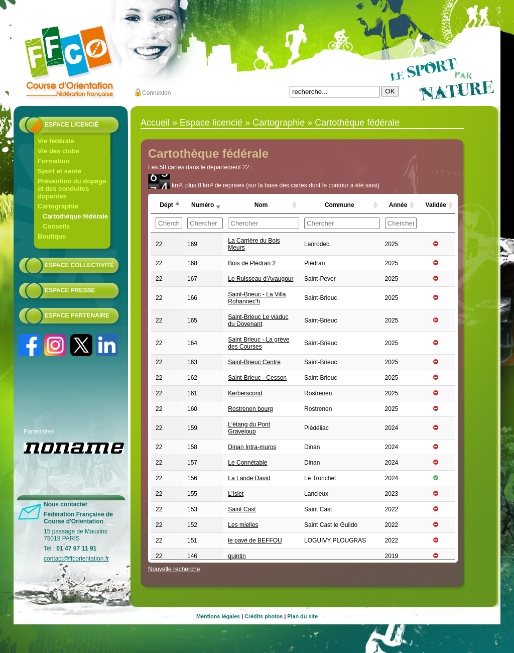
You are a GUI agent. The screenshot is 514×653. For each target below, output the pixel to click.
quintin (236, 556)
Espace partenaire (77, 315)
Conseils (56, 226)
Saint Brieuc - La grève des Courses (258, 343)
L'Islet (235, 493)
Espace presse (70, 290)
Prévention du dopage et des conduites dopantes (72, 188)
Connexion (156, 92)
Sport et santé (59, 171)
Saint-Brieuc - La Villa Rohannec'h (257, 298)
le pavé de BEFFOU (255, 540)
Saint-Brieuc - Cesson (257, 377)
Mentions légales (218, 616)
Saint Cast (241, 509)
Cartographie (58, 206)
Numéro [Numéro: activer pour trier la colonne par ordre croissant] (202, 204)
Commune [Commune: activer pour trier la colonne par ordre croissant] (339, 204)
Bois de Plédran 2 (252, 263)
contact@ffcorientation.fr (76, 558)
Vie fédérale (56, 141)
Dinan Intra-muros (252, 447)
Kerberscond (245, 393)
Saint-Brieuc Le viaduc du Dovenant (258, 320)
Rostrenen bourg (250, 408)
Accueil (155, 123)
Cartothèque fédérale (75, 216)
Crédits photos (263, 616)
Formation (54, 161)
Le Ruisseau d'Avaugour (260, 278)
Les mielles (243, 524)
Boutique (52, 236)
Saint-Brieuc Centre (254, 362)
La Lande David (249, 478)
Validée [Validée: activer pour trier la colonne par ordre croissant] (436, 204)
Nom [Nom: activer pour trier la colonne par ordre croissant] (261, 204)
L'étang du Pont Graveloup (249, 428)
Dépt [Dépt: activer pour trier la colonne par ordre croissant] (166, 204)
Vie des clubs (58, 151)
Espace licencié (72, 124)
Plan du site (302, 616)
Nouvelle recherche (174, 569)
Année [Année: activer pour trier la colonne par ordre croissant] (398, 204)
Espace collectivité (79, 265)
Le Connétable (247, 462)
